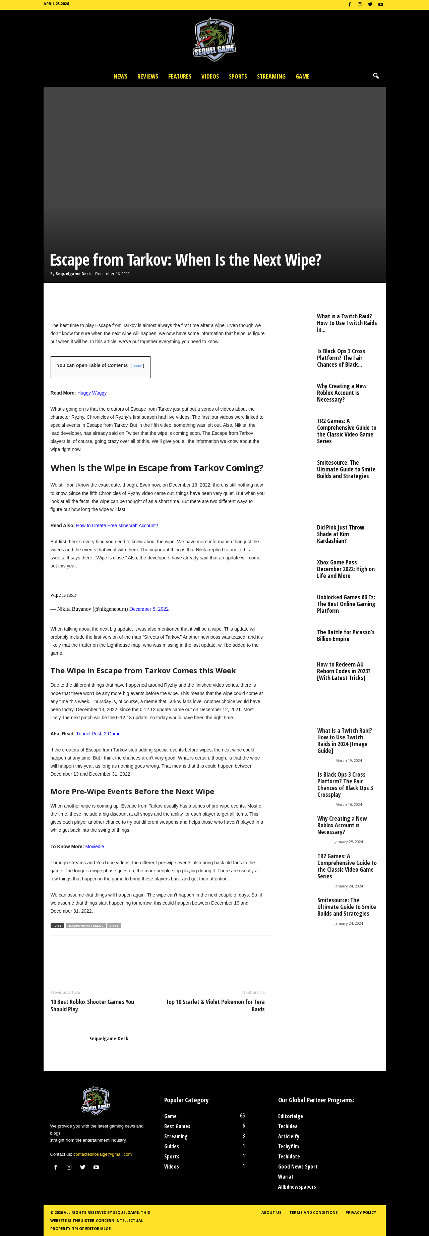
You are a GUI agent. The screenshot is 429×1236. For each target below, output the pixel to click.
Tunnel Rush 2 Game (98, 733)
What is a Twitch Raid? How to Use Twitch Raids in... (347, 322)
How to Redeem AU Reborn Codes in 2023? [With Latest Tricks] (344, 671)
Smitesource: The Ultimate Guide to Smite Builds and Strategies (346, 469)
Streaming (271, 76)
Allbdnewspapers (297, 1186)
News (120, 76)
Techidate (289, 1156)
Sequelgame (126, 1212)
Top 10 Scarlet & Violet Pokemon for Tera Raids (215, 1005)
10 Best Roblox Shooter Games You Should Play (92, 1005)
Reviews (147, 76)
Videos (210, 76)
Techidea (288, 1126)
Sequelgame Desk (73, 273)
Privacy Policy (361, 1212)
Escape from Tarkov (86, 925)
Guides (171, 1146)
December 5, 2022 (149, 609)
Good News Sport (298, 1166)
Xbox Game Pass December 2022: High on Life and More (346, 569)
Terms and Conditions (313, 1212)
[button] (375, 76)
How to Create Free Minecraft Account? (117, 525)
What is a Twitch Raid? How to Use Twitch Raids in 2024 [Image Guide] (344, 740)
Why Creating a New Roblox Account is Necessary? (342, 392)
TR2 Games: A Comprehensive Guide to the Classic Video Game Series (346, 431)
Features (179, 76)
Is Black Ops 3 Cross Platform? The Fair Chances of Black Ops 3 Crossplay (345, 784)
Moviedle (94, 846)
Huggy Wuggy (92, 393)
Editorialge (290, 1116)
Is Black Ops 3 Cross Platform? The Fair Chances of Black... (341, 357)
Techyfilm (288, 1146)
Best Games (177, 1126)
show (137, 366)
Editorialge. (98, 1228)
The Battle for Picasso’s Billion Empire (346, 635)
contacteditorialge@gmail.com (102, 1154)
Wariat (286, 1176)
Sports (238, 76)
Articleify (288, 1136)
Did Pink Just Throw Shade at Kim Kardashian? (340, 534)
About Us (271, 1212)
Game (303, 76)
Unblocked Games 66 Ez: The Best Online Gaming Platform (346, 603)
